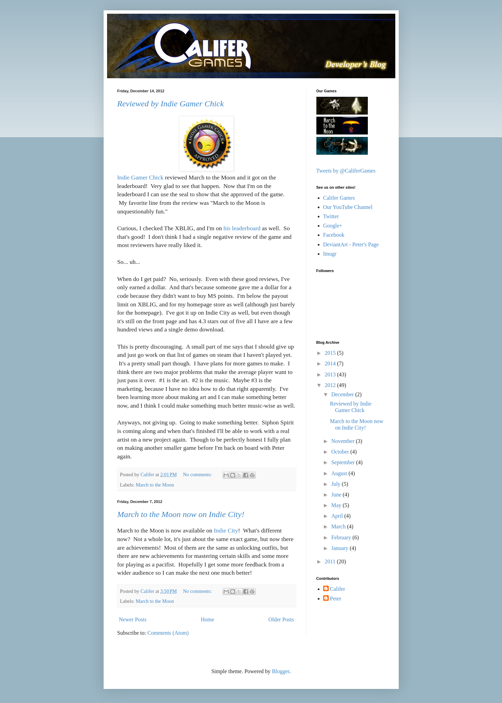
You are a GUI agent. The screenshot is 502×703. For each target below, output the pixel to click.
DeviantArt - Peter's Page (351, 244)
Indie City (226, 530)
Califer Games (339, 198)
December (343, 394)
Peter (335, 598)
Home (207, 619)
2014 (331, 363)
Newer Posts (133, 619)
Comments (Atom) (168, 633)
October (340, 452)
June (336, 494)
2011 (331, 561)
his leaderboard (241, 228)
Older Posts (281, 619)
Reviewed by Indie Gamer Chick (170, 103)
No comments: (198, 474)
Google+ (332, 226)
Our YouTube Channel (348, 207)
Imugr (330, 254)
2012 (331, 385)
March (339, 526)
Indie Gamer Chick (140, 177)
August (339, 473)
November (343, 441)
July (336, 484)
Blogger (280, 671)
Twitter (331, 216)
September (343, 462)
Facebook (334, 235)
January (340, 548)
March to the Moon (155, 485)
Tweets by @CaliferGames (346, 171)
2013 (331, 374)
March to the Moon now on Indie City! (180, 514)
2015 (331, 353)
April (337, 516)
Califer (337, 589)
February (341, 537)
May (336, 505)
